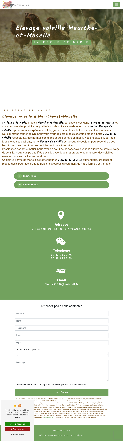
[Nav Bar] (116, 4)
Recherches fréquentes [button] (61, 430)
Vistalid (43, 435)
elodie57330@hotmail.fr (61, 278)
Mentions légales (77, 435)
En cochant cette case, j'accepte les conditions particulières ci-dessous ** (51, 384)
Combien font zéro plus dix (27, 349)
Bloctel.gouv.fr (49, 417)
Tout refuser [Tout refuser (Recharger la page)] (17, 429)
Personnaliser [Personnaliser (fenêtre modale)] (17, 434)
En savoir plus (26, 176)
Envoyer (64, 392)
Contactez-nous (27, 184)
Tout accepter (17, 424)
